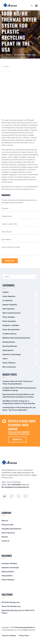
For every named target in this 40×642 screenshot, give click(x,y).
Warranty (5, 537)
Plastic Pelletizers (9, 363)
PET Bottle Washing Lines (11, 602)
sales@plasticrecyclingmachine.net (16, 487)
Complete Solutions (9, 334)
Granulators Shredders (9, 563)
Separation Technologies (10, 568)
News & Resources (9, 367)
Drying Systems (8, 350)
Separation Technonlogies (12, 354)
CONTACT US (17, 439)
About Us (5, 521)
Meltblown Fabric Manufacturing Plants (16, 338)
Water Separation (9, 309)
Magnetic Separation (10, 305)
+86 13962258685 (14, 485)
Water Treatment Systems (12, 313)
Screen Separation (9, 296)
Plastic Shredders (9, 317)
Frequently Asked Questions (11, 529)
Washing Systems (9, 342)
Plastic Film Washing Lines (11, 606)
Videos (6, 66)
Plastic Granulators (9, 321)
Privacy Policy (24, 635)
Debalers (6, 292)
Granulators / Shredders (11, 325)
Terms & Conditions (9, 635)
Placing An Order (7, 525)
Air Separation (7, 300)
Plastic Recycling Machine (24, 627)
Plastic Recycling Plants (11, 329)
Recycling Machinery (10, 346)
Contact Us (5, 541)
